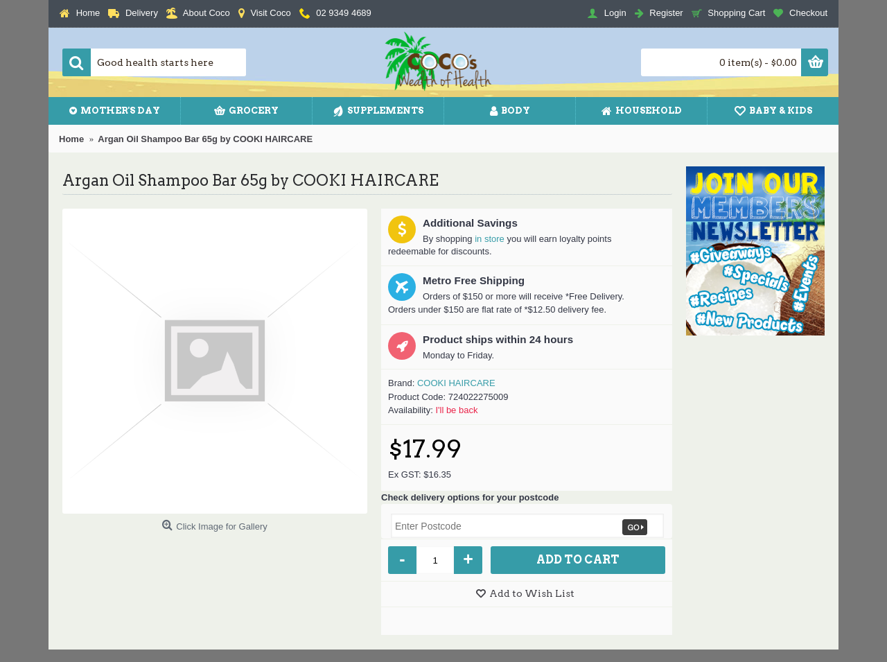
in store (489, 239)
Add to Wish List (531, 593)
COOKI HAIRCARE (456, 383)
